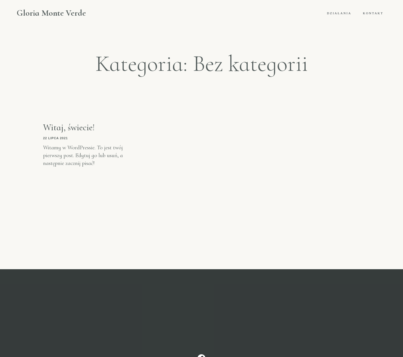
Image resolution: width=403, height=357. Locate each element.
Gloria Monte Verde (51, 13)
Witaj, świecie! (69, 127)
